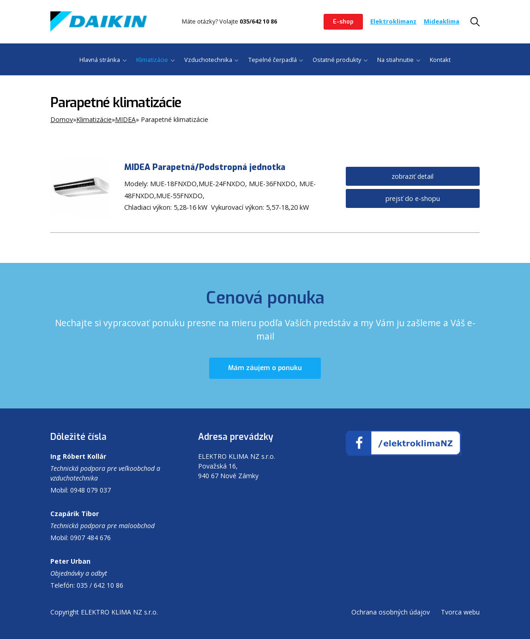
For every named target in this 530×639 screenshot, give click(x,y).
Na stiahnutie (395, 59)
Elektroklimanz (393, 21)
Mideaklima (441, 21)
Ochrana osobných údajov (390, 612)
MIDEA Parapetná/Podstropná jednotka (204, 167)
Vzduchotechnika (208, 59)
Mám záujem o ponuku (265, 368)
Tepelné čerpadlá (272, 59)
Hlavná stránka (99, 59)
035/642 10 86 (258, 21)
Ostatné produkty (337, 59)
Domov (61, 119)
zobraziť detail (412, 176)
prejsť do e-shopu (412, 198)
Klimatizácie (152, 59)
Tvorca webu (460, 612)
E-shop (343, 21)
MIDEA (125, 119)
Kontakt (440, 59)
